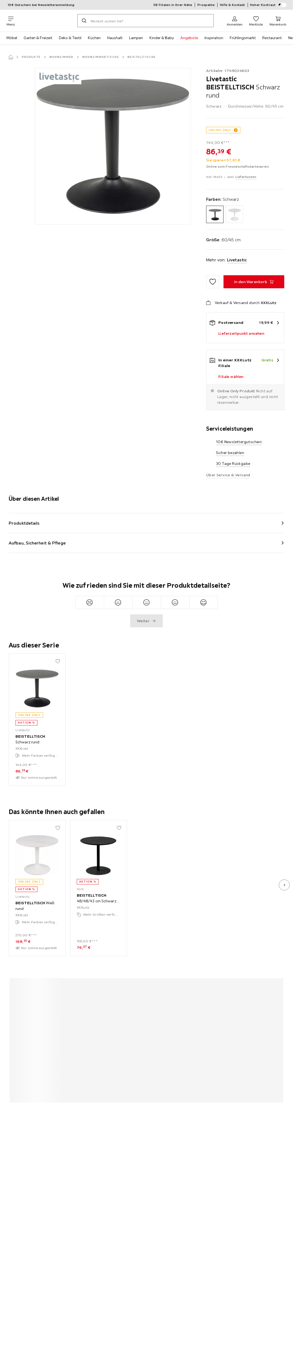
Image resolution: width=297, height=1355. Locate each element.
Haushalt (115, 37)
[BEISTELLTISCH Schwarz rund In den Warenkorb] (253, 281)
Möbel (12, 37)
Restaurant (272, 37)
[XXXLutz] (46, 21)
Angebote (189, 37)
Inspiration (214, 37)
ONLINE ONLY (220, 130)
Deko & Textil (70, 37)
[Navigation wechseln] (10, 21)
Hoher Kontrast (268, 5)
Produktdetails (24, 523)
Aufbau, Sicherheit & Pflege (37, 543)
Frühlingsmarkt (243, 37)
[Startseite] (11, 57)
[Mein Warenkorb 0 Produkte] (277, 21)
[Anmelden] (234, 21)
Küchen (94, 37)
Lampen (136, 37)
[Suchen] (84, 20)
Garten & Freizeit (38, 37)
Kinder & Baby (161, 37)
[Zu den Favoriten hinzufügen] (212, 281)
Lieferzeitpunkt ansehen (241, 333)
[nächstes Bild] (284, 885)
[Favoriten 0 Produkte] (256, 21)
